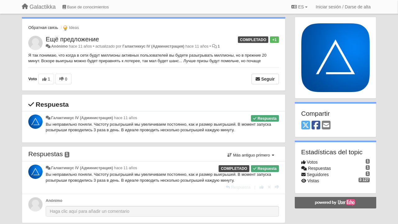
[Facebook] (316, 125)
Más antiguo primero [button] (250, 155)
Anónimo (59, 46)
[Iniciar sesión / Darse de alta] (343, 7)
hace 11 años (125, 118)
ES (299, 6)
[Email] (326, 125)
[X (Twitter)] (305, 125)
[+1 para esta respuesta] (262, 187)
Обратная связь (43, 27)
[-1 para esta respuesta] (277, 187)
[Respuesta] (238, 187)
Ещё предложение (72, 39)
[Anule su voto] (269, 187)
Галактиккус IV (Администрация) (153, 46)
